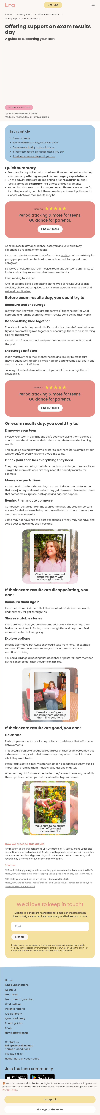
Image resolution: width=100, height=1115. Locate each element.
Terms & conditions (17, 1049)
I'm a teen (11, 994)
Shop (8, 1028)
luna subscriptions (17, 985)
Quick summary (21, 138)
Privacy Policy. (10, 1089)
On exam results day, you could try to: (33, 147)
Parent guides (23, 14)
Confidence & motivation (47, 14)
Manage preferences (50, 1109)
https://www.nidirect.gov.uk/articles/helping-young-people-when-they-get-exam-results (48, 873)
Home (9, 980)
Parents (8, 14)
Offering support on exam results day (23, 18)
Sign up (19, 937)
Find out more (50, 229)
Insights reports (15, 1009)
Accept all (50, 1099)
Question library (15, 1018)
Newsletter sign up (17, 1033)
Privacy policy (13, 1054)
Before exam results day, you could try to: (35, 142)
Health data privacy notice (22, 1058)
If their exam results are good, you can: (34, 156)
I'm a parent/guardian (19, 999)
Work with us (13, 1004)
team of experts (21, 848)
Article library (13, 1014)
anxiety (65, 255)
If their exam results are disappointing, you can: (39, 151)
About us (10, 990)
